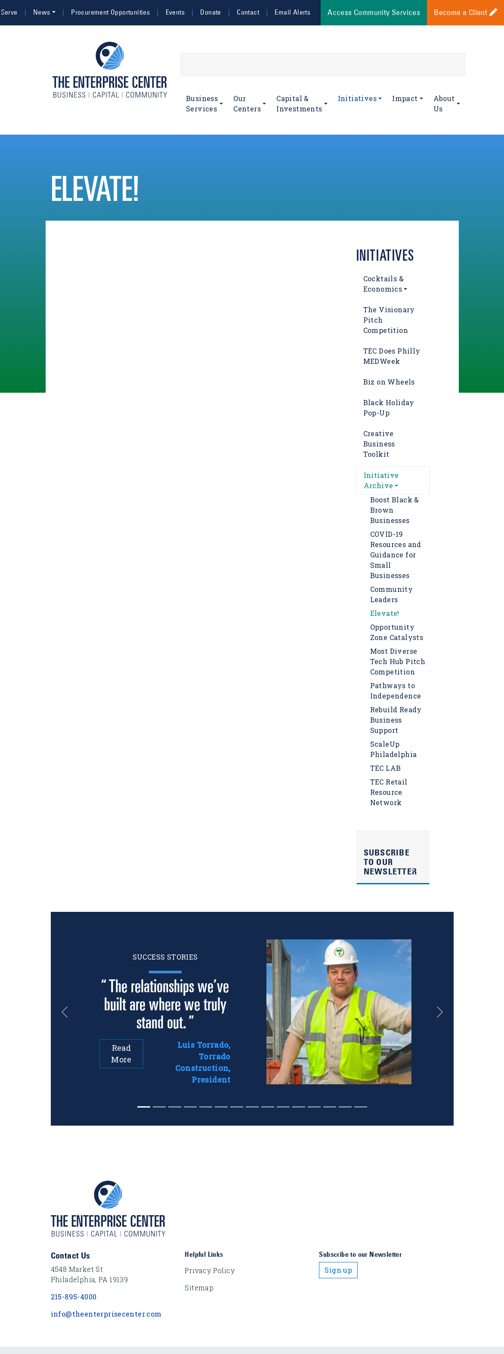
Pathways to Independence (395, 690)
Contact (248, 12)
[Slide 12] (329, 1107)
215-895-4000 (74, 1296)
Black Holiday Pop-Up (388, 407)
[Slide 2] (174, 1107)
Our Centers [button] (247, 103)
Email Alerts (292, 12)
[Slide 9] (283, 1107)
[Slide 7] (252, 1107)
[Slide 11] (314, 1107)
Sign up (338, 1269)
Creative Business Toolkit (379, 444)
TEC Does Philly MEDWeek (392, 356)
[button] (67, 1012)
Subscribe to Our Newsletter (390, 862)
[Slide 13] (345, 1107)
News (41, 12)
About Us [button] (444, 103)
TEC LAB (385, 767)
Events (175, 12)
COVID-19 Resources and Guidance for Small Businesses (395, 554)
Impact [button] (404, 98)
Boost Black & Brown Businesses (394, 510)
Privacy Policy (210, 1270)
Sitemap (199, 1287)
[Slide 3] (190, 1107)
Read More (121, 1054)
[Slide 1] (159, 1107)
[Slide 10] (298, 1107)
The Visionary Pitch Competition (389, 320)
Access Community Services (374, 12)
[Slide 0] (143, 1107)
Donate (210, 12)
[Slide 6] (236, 1107)
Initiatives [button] (357, 98)
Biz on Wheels (389, 381)
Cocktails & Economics (383, 283)
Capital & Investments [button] (299, 103)
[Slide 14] (360, 1107)
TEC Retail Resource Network (389, 792)
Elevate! (384, 613)
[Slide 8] (267, 1107)
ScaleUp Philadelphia (393, 749)
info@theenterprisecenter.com (106, 1313)
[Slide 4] (205, 1107)
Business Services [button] (202, 103)
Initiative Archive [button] (381, 480)
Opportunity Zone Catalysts (397, 632)
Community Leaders (391, 594)
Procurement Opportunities (110, 12)
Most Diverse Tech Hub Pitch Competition (398, 661)
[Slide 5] (221, 1107)
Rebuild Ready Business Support (396, 720)
